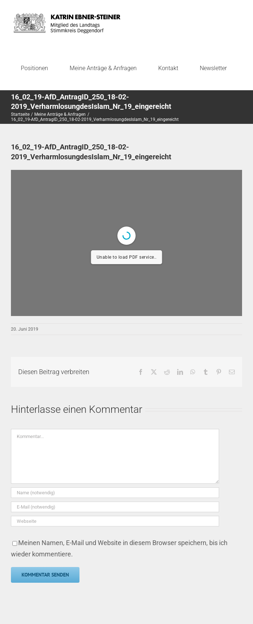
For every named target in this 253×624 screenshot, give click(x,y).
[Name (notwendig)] (115, 492)
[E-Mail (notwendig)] (115, 507)
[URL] (115, 521)
